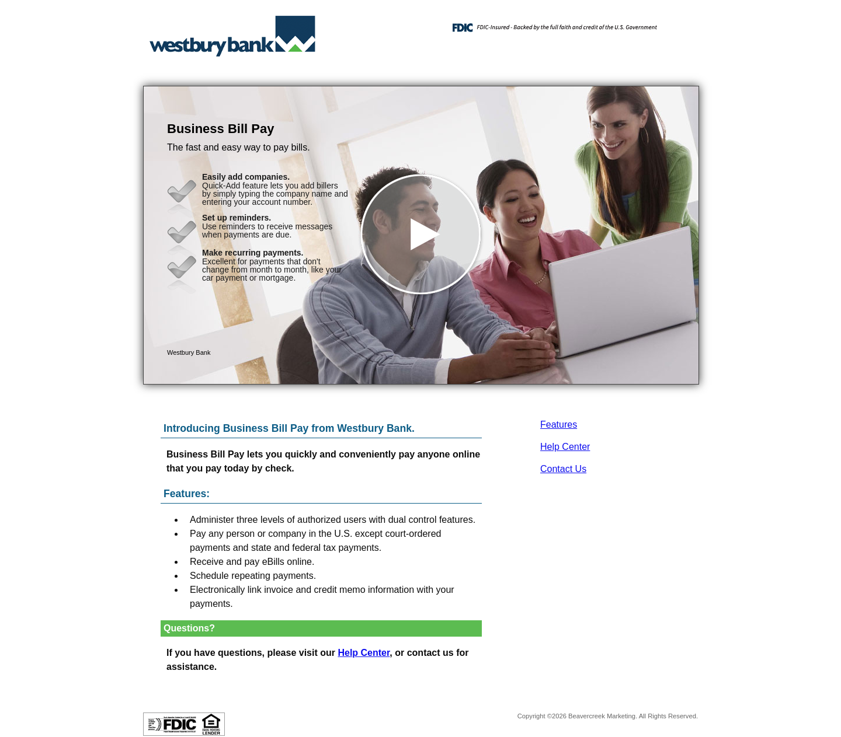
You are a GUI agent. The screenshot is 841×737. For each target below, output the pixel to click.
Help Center (565, 447)
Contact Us (563, 469)
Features (558, 424)
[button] (421, 235)
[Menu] (680, 23)
